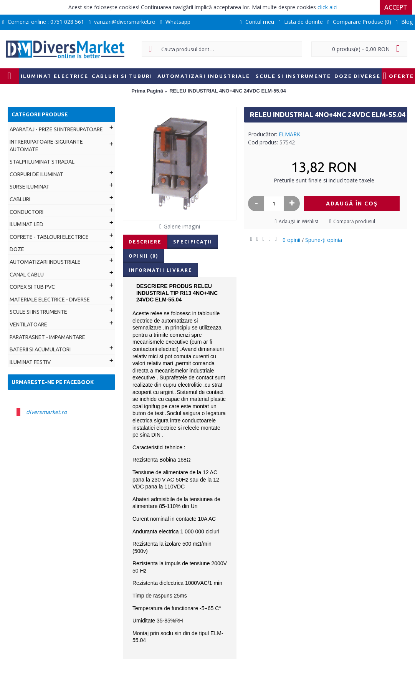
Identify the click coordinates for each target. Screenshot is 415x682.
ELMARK (289, 134)
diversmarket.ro (46, 411)
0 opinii (291, 239)
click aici (327, 7)
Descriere (145, 241)
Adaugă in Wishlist (298, 221)
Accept (395, 7)
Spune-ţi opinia (323, 239)
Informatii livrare (160, 270)
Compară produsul (354, 221)
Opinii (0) (144, 255)
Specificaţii (192, 241)
